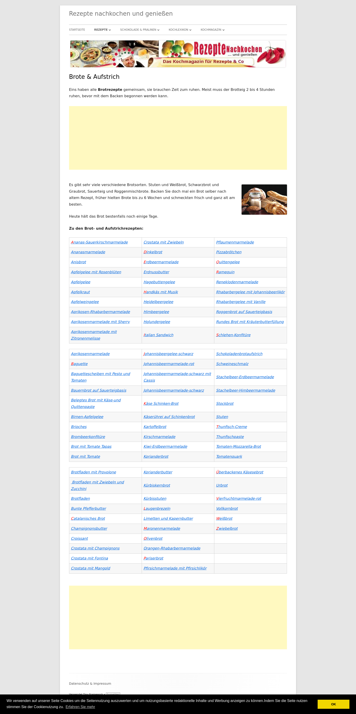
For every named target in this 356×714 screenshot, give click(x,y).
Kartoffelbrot (154, 427)
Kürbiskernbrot (156, 485)
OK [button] (333, 704)
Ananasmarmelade (88, 252)
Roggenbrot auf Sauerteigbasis (244, 312)
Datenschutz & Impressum (90, 683)
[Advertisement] (178, 138)
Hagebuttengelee (159, 282)
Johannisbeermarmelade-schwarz (173, 390)
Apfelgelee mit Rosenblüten (96, 272)
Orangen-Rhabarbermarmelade (171, 548)
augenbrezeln (156, 508)
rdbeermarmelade (160, 262)
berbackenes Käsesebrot (239, 472)
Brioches (79, 427)
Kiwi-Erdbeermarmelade (165, 446)
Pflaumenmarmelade (235, 242)
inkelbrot (152, 252)
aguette (79, 364)
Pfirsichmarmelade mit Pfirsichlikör (175, 568)
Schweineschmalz (232, 364)
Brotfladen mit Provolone (93, 472)
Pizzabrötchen (228, 252)
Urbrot (221, 485)
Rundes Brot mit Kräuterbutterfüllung (250, 322)
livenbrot (152, 538)
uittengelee (228, 262)
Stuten (222, 417)
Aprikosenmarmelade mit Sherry (100, 322)
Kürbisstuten (154, 498)
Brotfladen (80, 498)
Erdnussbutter (156, 272)
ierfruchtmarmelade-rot (238, 498)
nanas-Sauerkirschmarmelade (99, 242)
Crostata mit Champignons (95, 548)
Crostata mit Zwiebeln (163, 242)
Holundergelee (156, 322)
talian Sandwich (158, 335)
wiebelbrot (226, 528)
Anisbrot (78, 262)
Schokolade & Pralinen (138, 29)
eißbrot (224, 518)
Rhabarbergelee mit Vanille (240, 302)
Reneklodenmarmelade (237, 282)
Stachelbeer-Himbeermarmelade (245, 390)
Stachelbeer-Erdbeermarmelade (245, 377)
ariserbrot (153, 558)
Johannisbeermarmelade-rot (168, 364)
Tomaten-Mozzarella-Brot (238, 446)
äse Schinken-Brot (160, 403)
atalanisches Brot (88, 518)
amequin (225, 272)
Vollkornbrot (227, 508)
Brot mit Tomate (85, 456)
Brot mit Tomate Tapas (91, 446)
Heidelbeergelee (158, 302)
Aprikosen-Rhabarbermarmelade (100, 312)
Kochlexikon (178, 29)
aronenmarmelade (161, 528)
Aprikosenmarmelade (90, 354)
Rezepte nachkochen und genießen (121, 13)
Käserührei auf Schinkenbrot (169, 417)
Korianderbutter (157, 472)
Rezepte (101, 29)
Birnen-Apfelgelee (87, 417)
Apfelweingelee (85, 302)
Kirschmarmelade (159, 437)
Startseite (77, 29)
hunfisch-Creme (231, 427)
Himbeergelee (156, 312)
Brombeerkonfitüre (88, 437)
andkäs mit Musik (160, 292)
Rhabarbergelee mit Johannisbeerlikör (250, 292)
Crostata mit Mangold (90, 568)
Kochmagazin (211, 29)
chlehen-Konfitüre (233, 335)
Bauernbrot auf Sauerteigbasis (98, 390)
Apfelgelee (80, 282)
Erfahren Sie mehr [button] (80, 707)
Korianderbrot (155, 456)
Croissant (79, 538)
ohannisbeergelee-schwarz (168, 354)
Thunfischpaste (230, 437)
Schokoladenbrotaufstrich (239, 354)
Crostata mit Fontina (89, 558)
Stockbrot (224, 403)
